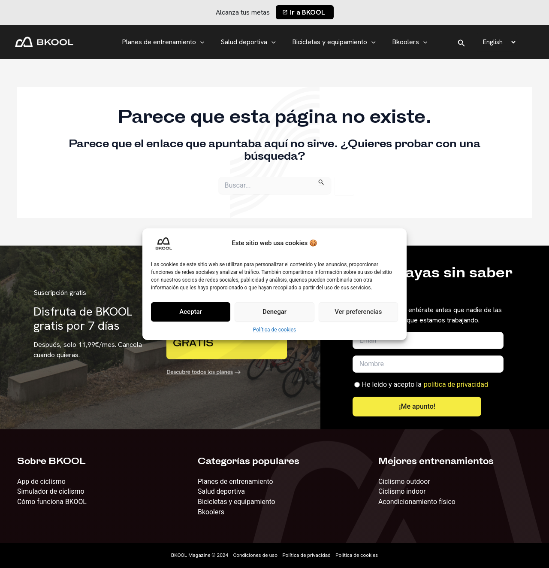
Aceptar (190, 312)
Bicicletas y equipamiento (332, 42)
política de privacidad (456, 384)
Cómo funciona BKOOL (52, 502)
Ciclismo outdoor (404, 481)
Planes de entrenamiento (167, 42)
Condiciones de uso (255, 556)
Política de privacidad (307, 556)
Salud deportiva (249, 42)
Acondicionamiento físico (417, 502)
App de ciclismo (41, 481)
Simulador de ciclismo (51, 491)
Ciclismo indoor (402, 491)
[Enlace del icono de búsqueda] (461, 42)
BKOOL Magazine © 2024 (198, 556)
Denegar (274, 312)
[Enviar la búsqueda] (321, 181)
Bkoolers (406, 42)
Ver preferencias (358, 312)
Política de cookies (274, 330)
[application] (204, 42)
